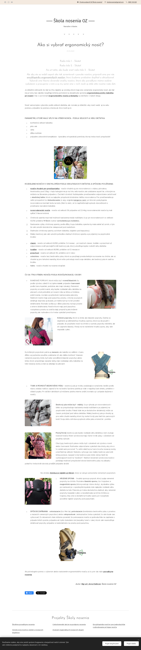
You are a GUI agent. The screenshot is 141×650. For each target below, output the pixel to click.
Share (29, 593)
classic (33, 243)
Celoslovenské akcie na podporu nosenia (69, 624)
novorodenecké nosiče (40, 210)
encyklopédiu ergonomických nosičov (46, 77)
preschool (34, 253)
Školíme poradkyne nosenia (23, 624)
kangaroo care (80, 200)
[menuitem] (48, 34)
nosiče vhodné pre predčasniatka (44, 188)
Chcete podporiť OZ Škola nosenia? (90, 2)
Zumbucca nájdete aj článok (62, 473)
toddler (33, 249)
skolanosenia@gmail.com (115, 2)
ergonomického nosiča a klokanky (63, 96)
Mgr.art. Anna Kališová (91, 584)
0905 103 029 (132, 2)
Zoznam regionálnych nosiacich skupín (68, 630)
